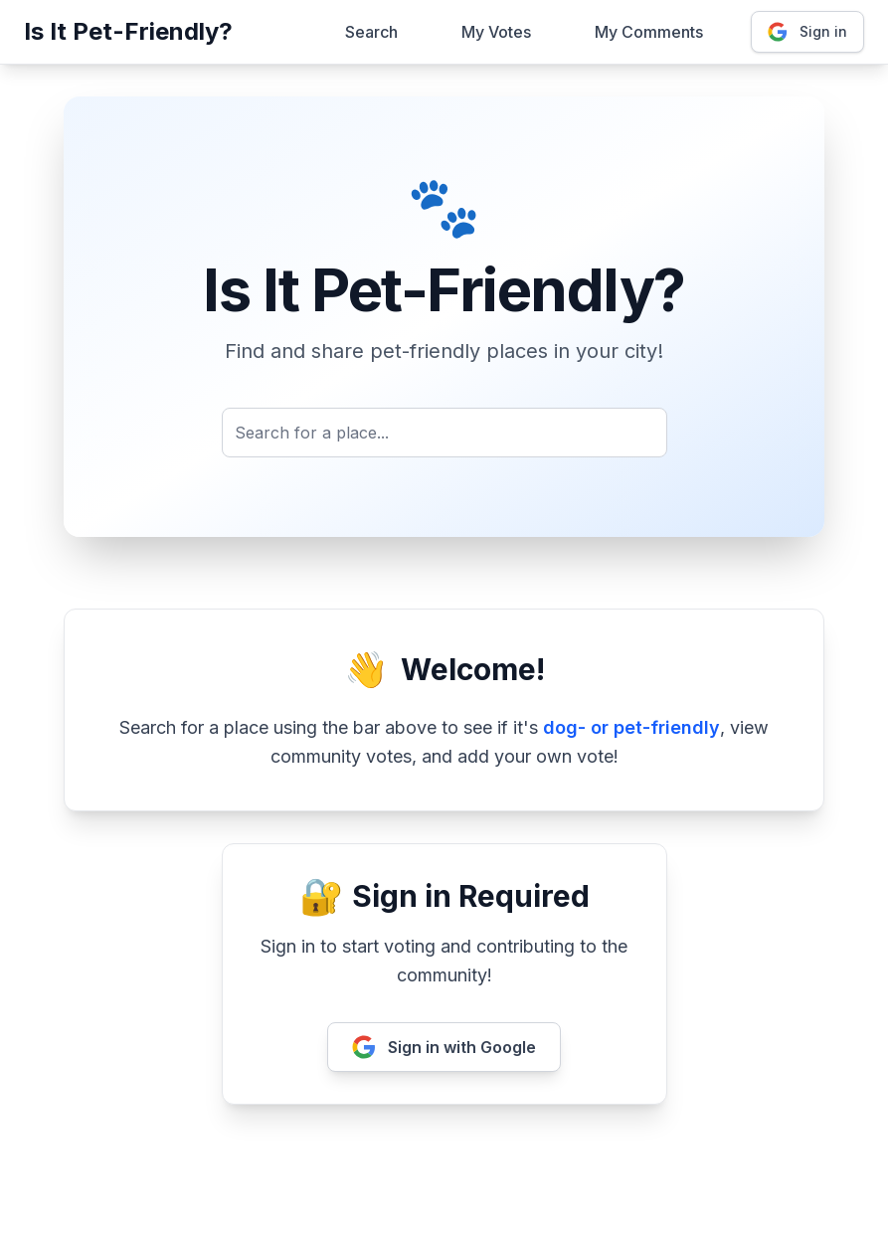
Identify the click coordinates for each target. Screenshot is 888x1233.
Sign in (807, 32)
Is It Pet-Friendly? (128, 31)
